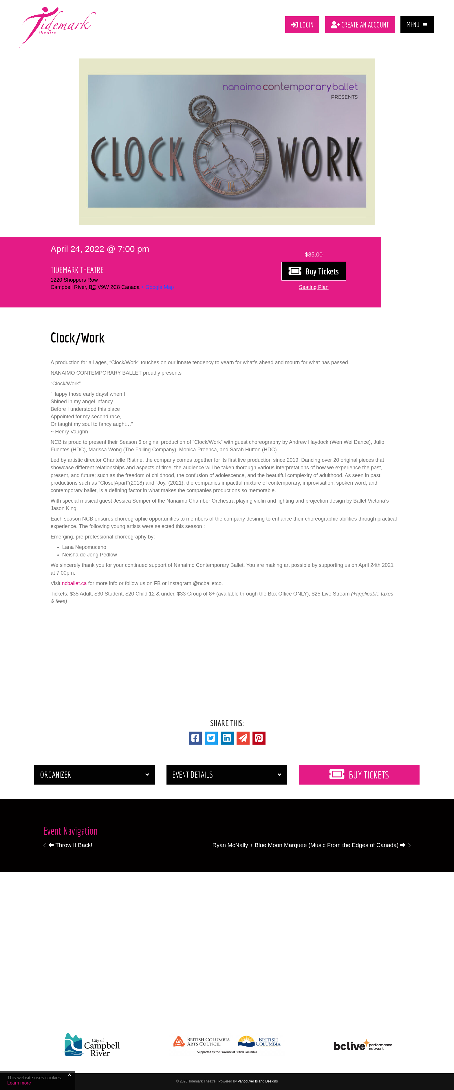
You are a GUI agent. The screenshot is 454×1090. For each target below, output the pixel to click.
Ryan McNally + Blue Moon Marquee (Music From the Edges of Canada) (308, 845)
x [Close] (69, 1074)
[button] (417, 24)
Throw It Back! (70, 845)
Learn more (19, 1082)
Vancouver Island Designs (258, 1081)
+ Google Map (157, 287)
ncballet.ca (74, 583)
